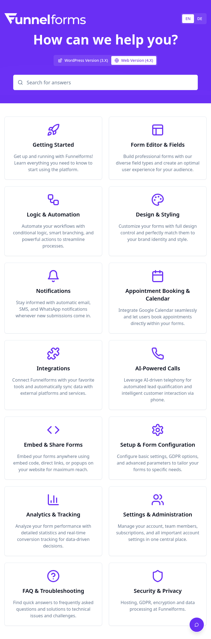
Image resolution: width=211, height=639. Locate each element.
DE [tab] (199, 18)
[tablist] (194, 18)
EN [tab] (188, 18)
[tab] (83, 60)
